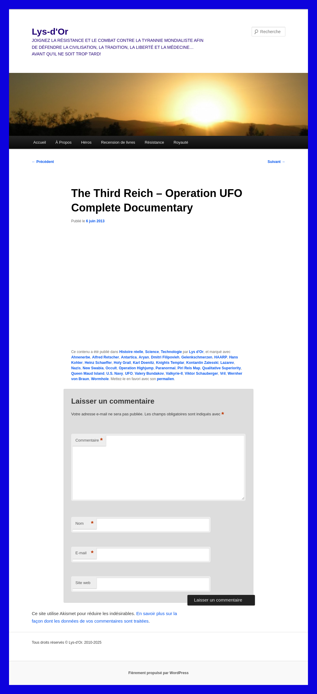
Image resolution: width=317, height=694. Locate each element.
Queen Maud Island (87, 373)
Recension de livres (118, 142)
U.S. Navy (114, 373)
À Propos (63, 142)
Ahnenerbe (80, 357)
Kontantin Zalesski (202, 363)
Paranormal (165, 368)
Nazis (75, 368)
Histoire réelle (131, 352)
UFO (129, 373)
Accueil (39, 142)
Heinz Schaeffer (98, 363)
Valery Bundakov (149, 373)
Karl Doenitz (143, 363)
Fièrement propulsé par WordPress (158, 673)
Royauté (181, 142)
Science (152, 352)
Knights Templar (170, 363)
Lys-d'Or (50, 31)
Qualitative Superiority (221, 368)
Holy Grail (122, 363)
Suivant (276, 162)
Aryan (144, 357)
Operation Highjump (136, 368)
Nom (84, 523)
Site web (82, 582)
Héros (86, 142)
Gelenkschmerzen (196, 357)
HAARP (220, 357)
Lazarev (227, 363)
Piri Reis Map (188, 368)
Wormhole (99, 379)
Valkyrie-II (174, 373)
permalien (165, 379)
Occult (111, 368)
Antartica (129, 357)
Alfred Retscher (105, 357)
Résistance (154, 142)
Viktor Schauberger (201, 373)
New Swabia (93, 368)
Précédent (43, 162)
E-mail (84, 553)
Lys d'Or (196, 352)
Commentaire (89, 440)
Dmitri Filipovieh (165, 357)
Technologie (171, 352)
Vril (223, 373)
